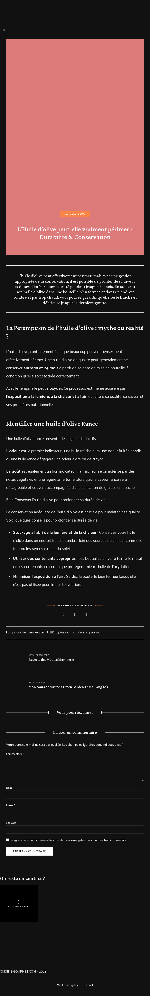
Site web (11, 823)
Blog (81, 214)
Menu (4, 30)
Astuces (70, 214)
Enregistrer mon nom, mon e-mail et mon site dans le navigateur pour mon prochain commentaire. (68, 840)
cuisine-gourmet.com (30, 633)
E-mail (10, 805)
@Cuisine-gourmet (19, 906)
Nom (9, 788)
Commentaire (15, 754)
